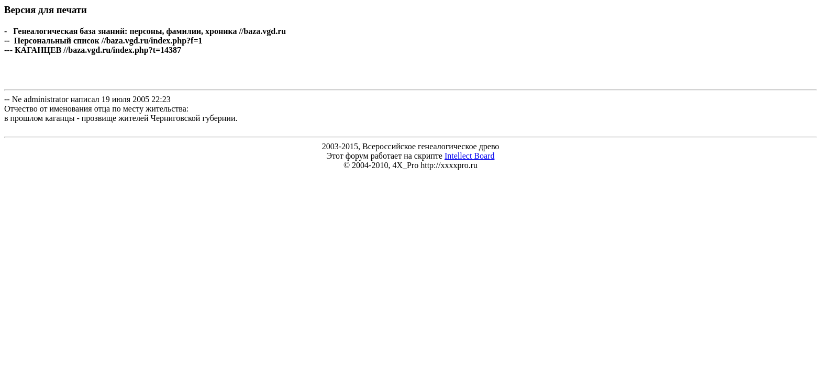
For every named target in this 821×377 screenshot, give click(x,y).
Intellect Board (470, 155)
